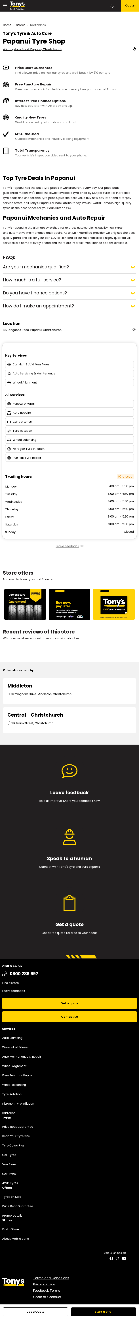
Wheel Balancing (14, 1085)
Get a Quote (35, 1312)
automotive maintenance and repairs (35, 233)
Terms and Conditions (51, 1278)
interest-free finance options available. (100, 243)
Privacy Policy (44, 1284)
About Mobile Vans (15, 1239)
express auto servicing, (81, 228)
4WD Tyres (10, 1183)
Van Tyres (9, 1164)
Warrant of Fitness (15, 1047)
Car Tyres (9, 1155)
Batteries (8, 1113)
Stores (20, 25)
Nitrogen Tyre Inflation (18, 1104)
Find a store (10, 983)
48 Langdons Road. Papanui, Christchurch (32, 49)
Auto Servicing (12, 1038)
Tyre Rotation (12, 1094)
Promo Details (12, 1216)
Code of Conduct (47, 1297)
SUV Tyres (9, 1174)
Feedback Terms (46, 1290)
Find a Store (10, 1229)
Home (7, 25)
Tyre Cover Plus (13, 1145)
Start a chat (104, 1312)
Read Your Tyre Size (16, 1136)
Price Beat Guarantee (17, 1127)
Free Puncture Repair (17, 1075)
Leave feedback (13, 991)
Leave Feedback (67, 546)
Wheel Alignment (14, 1066)
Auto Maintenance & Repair (21, 1057)
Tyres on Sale (11, 1197)
